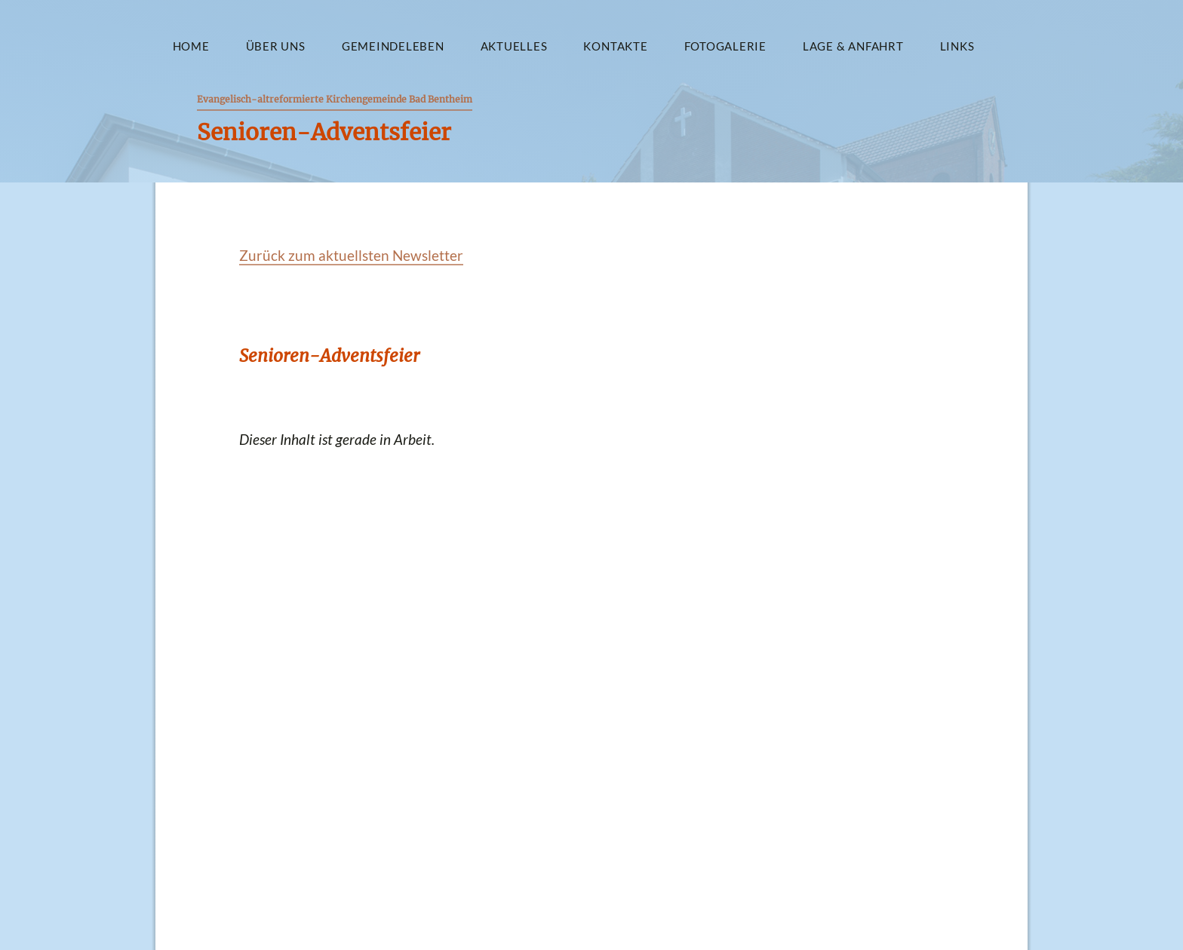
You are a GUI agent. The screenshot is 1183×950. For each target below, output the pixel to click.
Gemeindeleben (393, 46)
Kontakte (615, 46)
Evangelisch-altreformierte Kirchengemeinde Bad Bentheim (334, 99)
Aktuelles (514, 46)
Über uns (276, 46)
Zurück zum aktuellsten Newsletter (351, 255)
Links (957, 46)
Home (191, 46)
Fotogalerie (725, 46)
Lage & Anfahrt (853, 46)
